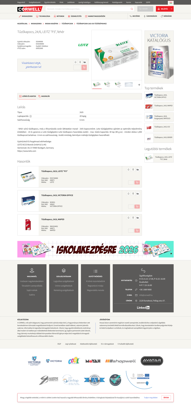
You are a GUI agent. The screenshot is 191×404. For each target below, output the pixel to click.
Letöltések (71, 2)
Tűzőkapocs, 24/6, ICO (162, 127)
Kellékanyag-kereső (101, 2)
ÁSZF (59, 344)
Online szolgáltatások (63, 285)
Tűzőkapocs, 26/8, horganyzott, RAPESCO (162, 117)
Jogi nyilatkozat (70, 344)
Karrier (128, 2)
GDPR (148, 2)
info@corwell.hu (145, 295)
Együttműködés (49, 2)
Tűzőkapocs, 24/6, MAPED (52, 219)
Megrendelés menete (95, 290)
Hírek (61, 2)
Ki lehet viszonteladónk (95, 281)
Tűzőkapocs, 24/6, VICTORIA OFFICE (57, 195)
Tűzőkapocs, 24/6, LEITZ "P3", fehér (163, 158)
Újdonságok (151, 16)
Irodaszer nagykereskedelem (31, 281)
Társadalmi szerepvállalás (32, 285)
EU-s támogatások (107, 344)
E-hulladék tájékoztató (126, 344)
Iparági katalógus (85, 2)
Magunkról (21, 2)
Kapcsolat (138, 2)
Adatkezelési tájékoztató (88, 344)
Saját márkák (32, 290)
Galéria (32, 294)
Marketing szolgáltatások (64, 290)
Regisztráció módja (95, 285)
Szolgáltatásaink (34, 2)
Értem (166, 397)
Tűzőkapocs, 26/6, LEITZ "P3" (54, 171)
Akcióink (136, 16)
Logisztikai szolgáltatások (64, 281)
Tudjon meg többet (150, 397)
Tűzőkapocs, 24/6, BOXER (163, 137)
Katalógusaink (117, 2)
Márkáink (168, 16)
